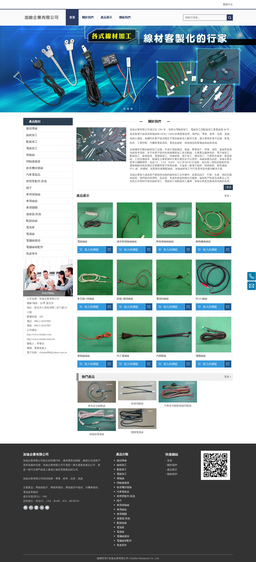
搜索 (230, 17)
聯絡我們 (124, 17)
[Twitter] (42, 507)
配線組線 (32, 220)
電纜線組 (201, 356)
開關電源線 (137, 432)
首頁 (72, 17)
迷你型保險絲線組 (127, 241)
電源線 (30, 233)
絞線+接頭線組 (125, 298)
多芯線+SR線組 (85, 298)
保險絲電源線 (96, 434)
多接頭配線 (137, 403)
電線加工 (32, 148)
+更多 (228, 187)
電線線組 (82, 241)
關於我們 (88, 17)
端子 (29, 187)
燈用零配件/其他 (36, 181)
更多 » (227, 196)
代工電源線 (123, 356)
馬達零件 (32, 253)
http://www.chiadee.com (39, 334)
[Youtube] (47, 507)
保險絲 (30, 154)
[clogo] (41, 17)
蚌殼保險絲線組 (165, 241)
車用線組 (32, 200)
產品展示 (106, 17)
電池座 (30, 227)
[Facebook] (25, 507)
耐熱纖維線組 (203, 241)
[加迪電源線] (101, 144)
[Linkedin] (36, 507)
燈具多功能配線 (96, 406)
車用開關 (32, 207)
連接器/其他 (33, 214)
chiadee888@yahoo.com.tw (53, 352)
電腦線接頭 (33, 240)
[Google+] (31, 507)
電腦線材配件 (34, 247)
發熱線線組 (83, 356)
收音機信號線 (34, 168)
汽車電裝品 (33, 174)
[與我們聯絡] (48, 277)
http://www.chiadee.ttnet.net (41, 339)
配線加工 (32, 141)
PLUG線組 (201, 298)
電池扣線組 (162, 298)
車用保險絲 (33, 194)
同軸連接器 (33, 161)
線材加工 (32, 135)
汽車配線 (161, 356)
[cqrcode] (215, 465)
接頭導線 (32, 128)
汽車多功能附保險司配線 (177, 405)
